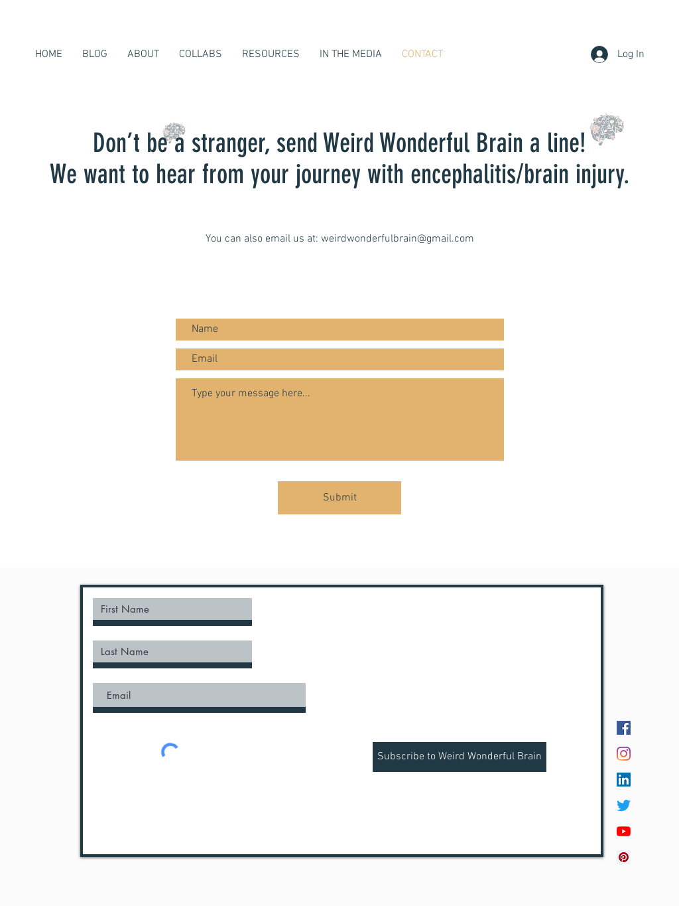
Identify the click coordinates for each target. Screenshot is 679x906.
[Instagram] (624, 754)
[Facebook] (624, 728)
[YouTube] (624, 831)
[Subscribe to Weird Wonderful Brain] (459, 757)
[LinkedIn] (624, 780)
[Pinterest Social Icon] (624, 857)
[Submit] (339, 497)
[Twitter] (624, 805)
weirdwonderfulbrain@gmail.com (397, 239)
